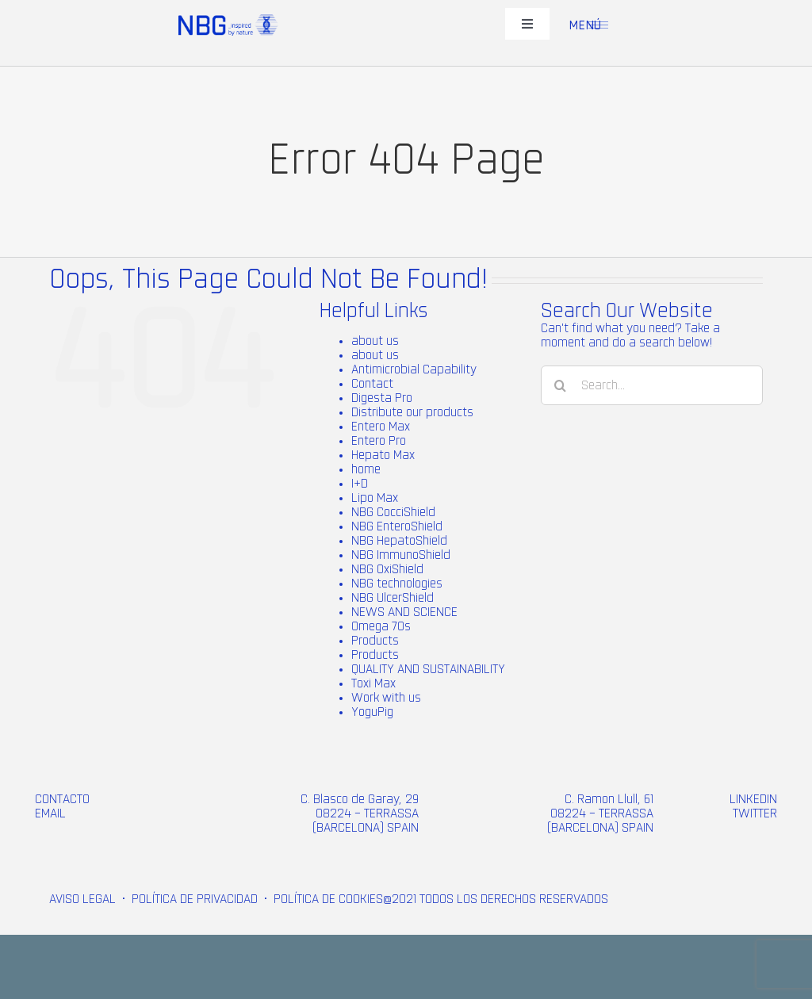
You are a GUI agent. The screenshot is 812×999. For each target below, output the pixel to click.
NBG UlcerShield (392, 597)
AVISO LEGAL (82, 899)
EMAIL (50, 813)
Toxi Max (373, 683)
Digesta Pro (381, 398)
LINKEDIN (753, 799)
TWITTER (755, 813)
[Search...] (652, 385)
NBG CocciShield (393, 512)
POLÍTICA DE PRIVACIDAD (195, 899)
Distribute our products (412, 412)
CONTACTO (62, 799)
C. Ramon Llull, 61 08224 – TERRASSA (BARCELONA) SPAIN (600, 813)
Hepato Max (383, 455)
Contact (372, 383)
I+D (359, 483)
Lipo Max (374, 498)
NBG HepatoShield (399, 540)
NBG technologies (396, 583)
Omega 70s (381, 626)
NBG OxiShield (387, 569)
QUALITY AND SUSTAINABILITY (428, 669)
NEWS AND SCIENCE (404, 612)
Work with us (386, 697)
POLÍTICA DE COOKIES (328, 899)
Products (375, 640)
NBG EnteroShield (396, 526)
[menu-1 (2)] (598, 27)
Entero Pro (378, 440)
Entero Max (380, 426)
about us (375, 341)
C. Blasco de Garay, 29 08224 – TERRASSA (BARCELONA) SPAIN (360, 813)
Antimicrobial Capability (414, 369)
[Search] (560, 385)
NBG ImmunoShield (400, 555)
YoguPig (372, 712)
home (366, 469)
